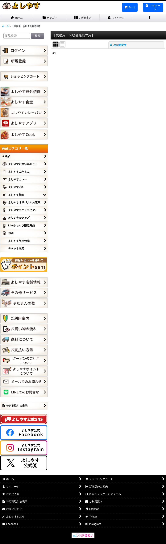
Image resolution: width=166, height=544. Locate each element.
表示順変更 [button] (118, 45)
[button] (149, 18)
